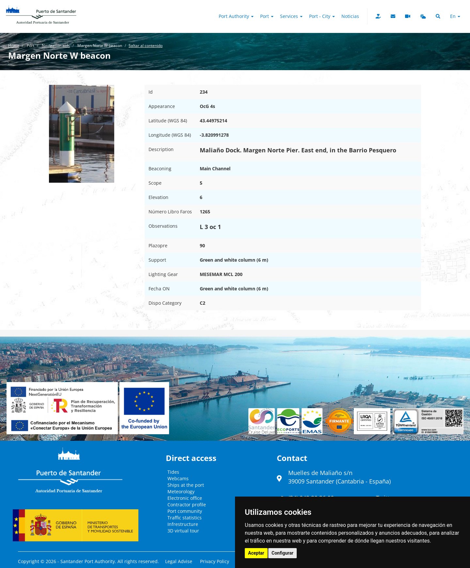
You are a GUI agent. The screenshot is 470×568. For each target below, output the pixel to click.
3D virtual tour (183, 531)
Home (13, 45)
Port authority (236, 16)
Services (291, 16)
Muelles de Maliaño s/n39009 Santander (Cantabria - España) (339, 477)
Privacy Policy (214, 561)
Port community (184, 511)
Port (267, 16)
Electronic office (184, 498)
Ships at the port (185, 485)
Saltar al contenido (146, 45)
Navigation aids (56, 45)
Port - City (322, 16)
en (455, 16)
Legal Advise (178, 561)
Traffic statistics (184, 517)
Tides (173, 472)
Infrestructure (182, 524)
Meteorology (181, 491)
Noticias (350, 16)
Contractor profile (186, 504)
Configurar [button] (282, 553)
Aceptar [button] (256, 553)
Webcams (178, 478)
